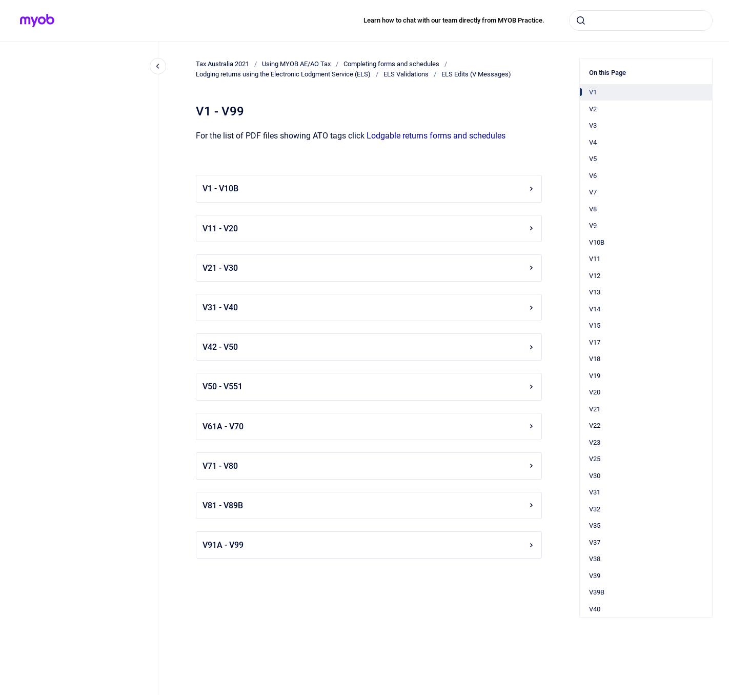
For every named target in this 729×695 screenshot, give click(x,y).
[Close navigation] (158, 66)
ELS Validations (406, 74)
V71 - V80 (368, 466)
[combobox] (641, 20)
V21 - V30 (368, 268)
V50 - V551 (368, 386)
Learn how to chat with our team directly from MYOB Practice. (453, 20)
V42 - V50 (368, 347)
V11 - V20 (368, 228)
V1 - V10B (368, 188)
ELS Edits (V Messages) (476, 74)
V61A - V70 (368, 426)
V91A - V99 (368, 545)
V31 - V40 (368, 307)
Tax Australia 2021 (222, 64)
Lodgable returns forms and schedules (436, 136)
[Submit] (581, 20)
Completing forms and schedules (391, 64)
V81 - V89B (368, 505)
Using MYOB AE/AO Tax (296, 64)
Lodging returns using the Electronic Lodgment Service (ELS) (283, 74)
